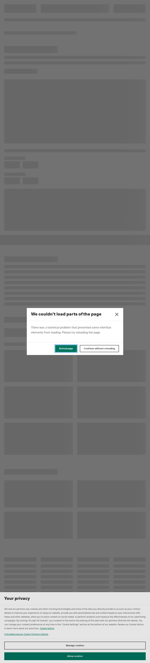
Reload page (66, 348)
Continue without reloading (99, 348)
